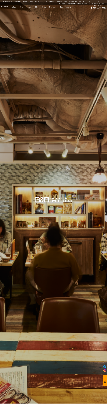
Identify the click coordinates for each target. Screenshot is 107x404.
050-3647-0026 (99, 8)
